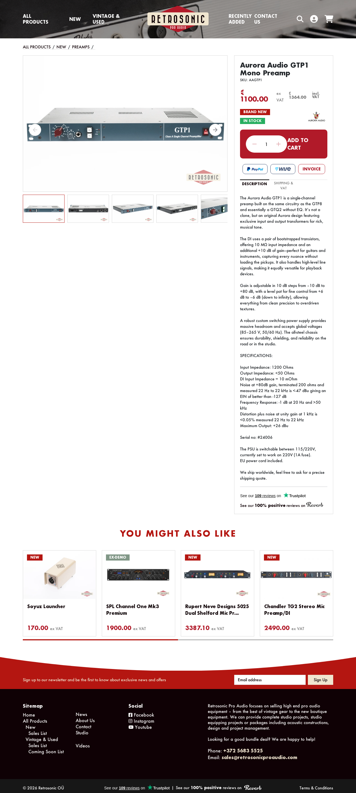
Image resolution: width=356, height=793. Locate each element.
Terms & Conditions (316, 784)
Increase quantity (278, 144)
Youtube (140, 723)
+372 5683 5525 (243, 747)
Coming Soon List (46, 747)
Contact (83, 722)
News (81, 710)
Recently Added (240, 19)
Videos (83, 742)
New (75, 19)
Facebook (141, 711)
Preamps (81, 46)
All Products (35, 19)
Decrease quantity (254, 144)
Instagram (141, 717)
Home (29, 711)
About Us (85, 716)
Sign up (320, 675)
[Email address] (270, 676)
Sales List (37, 729)
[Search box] (288, 19)
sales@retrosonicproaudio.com (259, 753)
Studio (82, 729)
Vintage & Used (106, 19)
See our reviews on (281, 505)
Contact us (265, 19)
